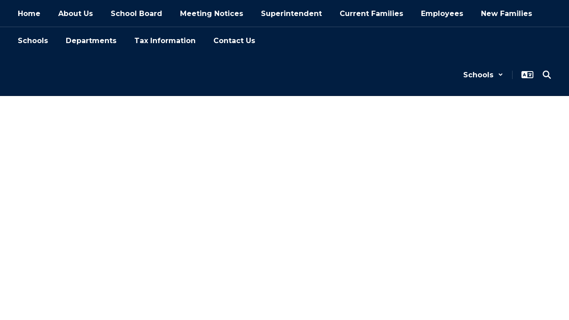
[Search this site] (546, 74)
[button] (483, 75)
